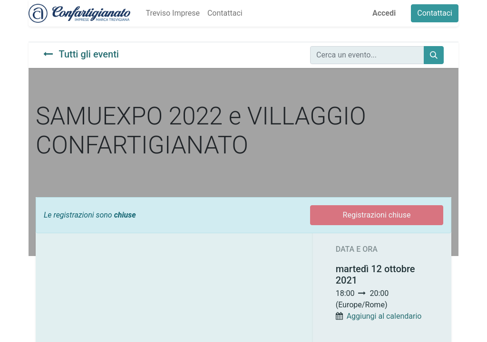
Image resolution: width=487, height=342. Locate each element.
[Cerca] (434, 55)
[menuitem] (172, 13)
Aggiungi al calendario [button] (384, 316)
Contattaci (434, 13)
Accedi (384, 13)
